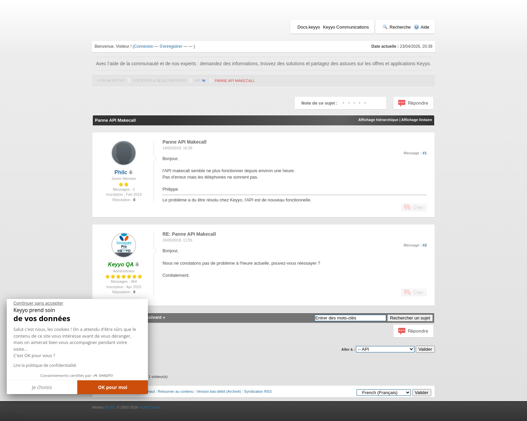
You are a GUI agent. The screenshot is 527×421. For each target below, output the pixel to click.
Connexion (143, 46)
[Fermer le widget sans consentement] (38, 303)
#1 (424, 153)
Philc (120, 172)
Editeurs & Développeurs (160, 81)
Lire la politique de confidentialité (44, 365)
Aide (422, 27)
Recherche (396, 27)
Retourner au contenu (176, 391)
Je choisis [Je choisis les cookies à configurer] (42, 387)
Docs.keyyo (308, 27)
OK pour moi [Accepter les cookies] (112, 387)
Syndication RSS (258, 391)
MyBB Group (149, 407)
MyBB (110, 407)
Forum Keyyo (111, 81)
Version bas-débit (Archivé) (219, 391)
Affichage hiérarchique (378, 120)
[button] (11, 418)
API (197, 81)
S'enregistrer (171, 46)
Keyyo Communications (346, 27)
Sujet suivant (148, 317)
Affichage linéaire (416, 120)
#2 (424, 245)
